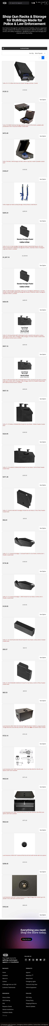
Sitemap (4, 1015)
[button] (33, 3)
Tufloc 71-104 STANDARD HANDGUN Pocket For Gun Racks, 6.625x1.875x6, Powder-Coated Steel (24, 683)
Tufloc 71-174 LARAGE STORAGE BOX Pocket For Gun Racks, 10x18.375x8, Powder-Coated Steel (24, 468)
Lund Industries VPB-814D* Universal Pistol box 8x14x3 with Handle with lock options (24, 855)
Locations (5, 975)
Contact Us (43, 2)
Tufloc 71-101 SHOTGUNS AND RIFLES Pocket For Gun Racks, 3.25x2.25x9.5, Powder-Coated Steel (24, 640)
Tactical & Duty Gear (31, 984)
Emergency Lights (31, 981)
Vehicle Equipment (31, 987)
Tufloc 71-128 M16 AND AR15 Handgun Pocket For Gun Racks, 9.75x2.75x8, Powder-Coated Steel (24, 511)
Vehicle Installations (7, 1009)
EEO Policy (29, 997)
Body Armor (29, 978)
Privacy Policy (29, 1000)
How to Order (6, 997)
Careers (4, 981)
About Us (5, 978)
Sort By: (31, 53)
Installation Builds (7, 1012)
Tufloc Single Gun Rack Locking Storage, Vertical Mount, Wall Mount (20, 204)
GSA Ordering (6, 1000)
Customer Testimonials (8, 987)
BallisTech (29, 975)
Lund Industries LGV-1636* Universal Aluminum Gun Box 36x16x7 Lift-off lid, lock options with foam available (23, 812)
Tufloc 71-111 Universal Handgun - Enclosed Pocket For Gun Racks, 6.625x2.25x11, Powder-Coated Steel (24, 554)
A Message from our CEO (9, 984)
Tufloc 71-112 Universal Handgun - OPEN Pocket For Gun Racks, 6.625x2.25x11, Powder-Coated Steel (23, 597)
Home (4, 972)
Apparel (28, 972)
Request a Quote (7, 1006)
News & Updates (30, 1006)
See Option (43, 99)
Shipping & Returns (31, 1003)
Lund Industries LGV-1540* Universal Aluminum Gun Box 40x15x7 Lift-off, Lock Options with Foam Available (23, 769)
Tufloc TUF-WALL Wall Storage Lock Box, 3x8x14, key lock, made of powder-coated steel (23, 162)
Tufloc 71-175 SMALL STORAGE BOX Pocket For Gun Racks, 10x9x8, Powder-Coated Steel (24, 424)
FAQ (3, 1003)
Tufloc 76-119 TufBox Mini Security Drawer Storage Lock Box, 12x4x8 (20, 83)
